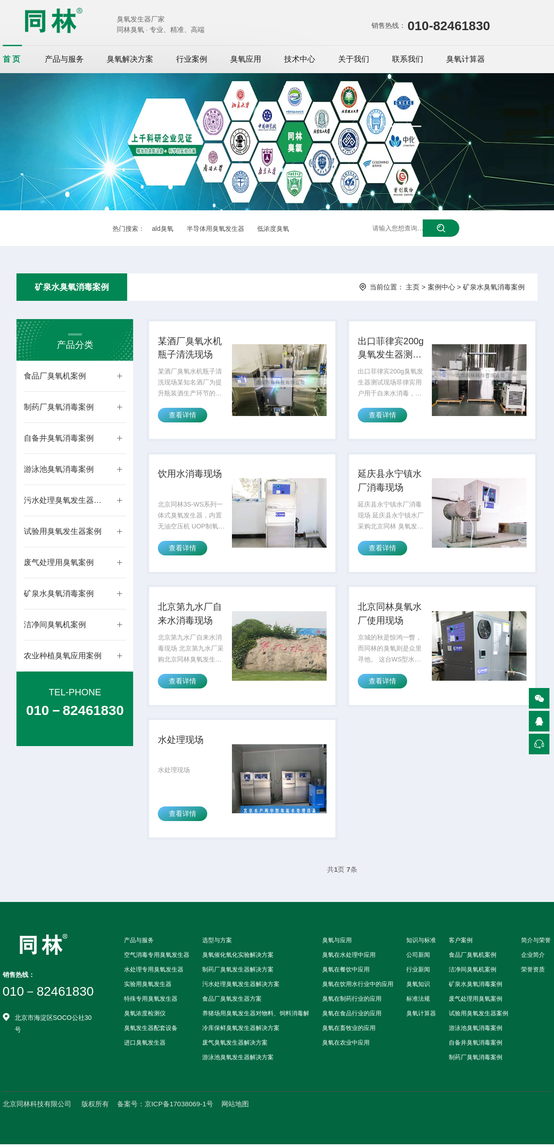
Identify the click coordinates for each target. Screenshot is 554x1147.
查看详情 (182, 416)
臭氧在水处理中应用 (349, 957)
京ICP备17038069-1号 (179, 1106)
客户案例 (461, 942)
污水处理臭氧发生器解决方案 (241, 986)
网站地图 (235, 1106)
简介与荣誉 (536, 942)
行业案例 (191, 59)
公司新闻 (418, 957)
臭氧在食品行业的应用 (352, 1016)
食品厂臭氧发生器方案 (232, 1001)
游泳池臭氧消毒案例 (59, 469)
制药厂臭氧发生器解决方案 (238, 972)
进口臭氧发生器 (145, 1045)
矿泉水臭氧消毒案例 (72, 287)
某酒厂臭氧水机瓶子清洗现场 (190, 348)
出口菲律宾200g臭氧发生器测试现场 (391, 349)
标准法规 (418, 1001)
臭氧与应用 (337, 942)
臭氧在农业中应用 (346, 1045)
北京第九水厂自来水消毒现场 (190, 615)
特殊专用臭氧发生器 (150, 1001)
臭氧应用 (245, 59)
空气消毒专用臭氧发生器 (156, 957)
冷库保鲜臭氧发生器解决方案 (241, 1030)
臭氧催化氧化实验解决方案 (238, 957)
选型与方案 (217, 942)
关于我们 (353, 59)
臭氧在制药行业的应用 (352, 1001)
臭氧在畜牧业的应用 (349, 1030)
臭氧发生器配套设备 (150, 1030)
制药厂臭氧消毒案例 (59, 407)
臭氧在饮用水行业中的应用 (357, 986)
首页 (12, 59)
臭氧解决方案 (130, 59)
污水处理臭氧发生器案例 (66, 500)
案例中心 (441, 287)
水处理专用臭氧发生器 (153, 972)
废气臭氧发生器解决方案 (235, 1045)
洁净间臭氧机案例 (55, 624)
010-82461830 (449, 26)
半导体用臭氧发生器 (215, 228)
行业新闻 (418, 972)
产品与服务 (64, 59)
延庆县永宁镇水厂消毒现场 (390, 482)
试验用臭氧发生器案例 (63, 531)
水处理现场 (181, 742)
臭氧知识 (418, 986)
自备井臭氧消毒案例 (59, 438)
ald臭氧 (162, 228)
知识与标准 (421, 942)
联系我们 (407, 59)
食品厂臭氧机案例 (55, 376)
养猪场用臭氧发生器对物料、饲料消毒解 (255, 1016)
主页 (413, 287)
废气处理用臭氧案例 (59, 562)
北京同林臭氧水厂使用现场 (390, 615)
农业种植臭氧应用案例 (63, 655)
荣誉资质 (533, 972)
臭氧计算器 (465, 59)
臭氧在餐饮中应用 (346, 972)
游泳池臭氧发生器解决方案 (238, 1059)
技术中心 (299, 59)
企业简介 (533, 957)
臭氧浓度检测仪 (145, 1016)
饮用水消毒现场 (190, 475)
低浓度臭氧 (273, 228)
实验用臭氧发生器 (148, 986)
